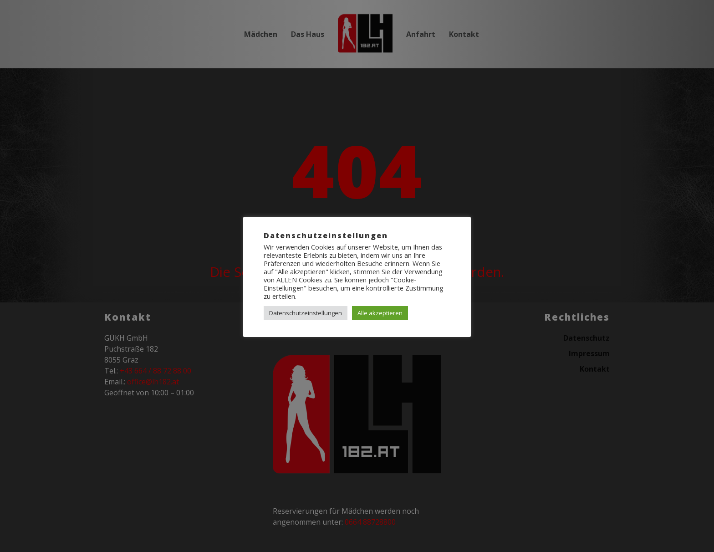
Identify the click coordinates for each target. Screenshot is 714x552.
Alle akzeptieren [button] (380, 313)
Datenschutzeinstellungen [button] (305, 313)
